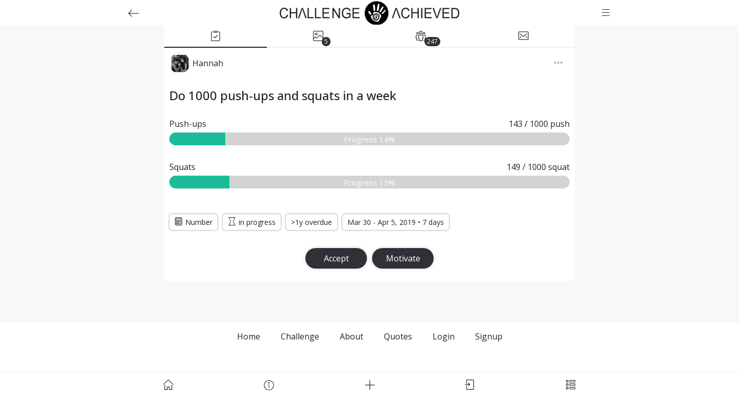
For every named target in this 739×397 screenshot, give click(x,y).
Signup (488, 336)
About (351, 336)
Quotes (398, 336)
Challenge (300, 336)
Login (444, 336)
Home (248, 336)
